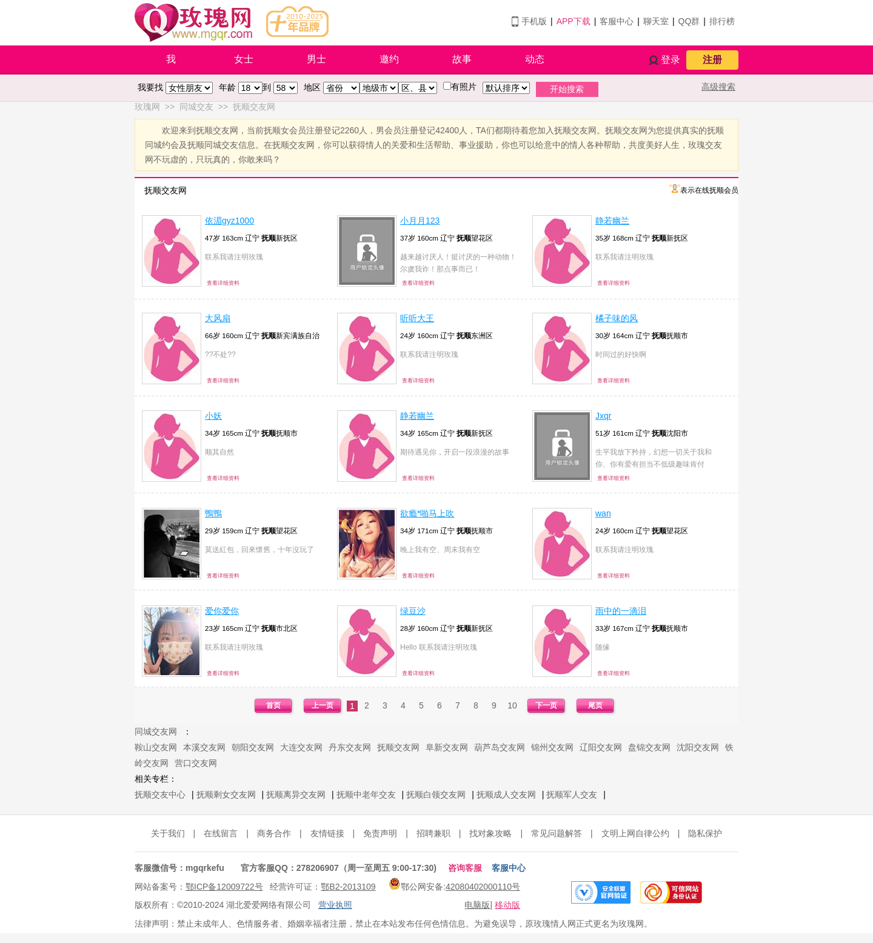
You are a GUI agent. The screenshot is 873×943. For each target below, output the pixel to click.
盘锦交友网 (649, 747)
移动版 (507, 905)
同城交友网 (156, 731)
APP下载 (573, 21)
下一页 (546, 705)
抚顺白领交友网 (436, 794)
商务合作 (274, 833)
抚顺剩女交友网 (226, 794)
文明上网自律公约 (635, 833)
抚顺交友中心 (160, 794)
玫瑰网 (147, 107)
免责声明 (380, 833)
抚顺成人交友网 (506, 794)
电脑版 (477, 905)
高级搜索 (718, 87)
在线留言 (221, 833)
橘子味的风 (616, 318)
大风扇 (217, 318)
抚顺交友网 (254, 107)
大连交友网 (301, 747)
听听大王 (417, 318)
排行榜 (722, 21)
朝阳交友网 (253, 747)
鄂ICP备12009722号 (224, 886)
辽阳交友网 (601, 747)
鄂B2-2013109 (348, 886)
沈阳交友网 (698, 747)
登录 (670, 60)
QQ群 (689, 21)
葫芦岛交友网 (499, 747)
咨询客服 (465, 868)
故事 (462, 59)
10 (512, 705)
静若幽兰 (612, 220)
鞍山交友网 (156, 747)
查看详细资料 (223, 283)
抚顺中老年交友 (366, 794)
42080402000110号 (483, 886)
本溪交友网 (204, 747)
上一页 (322, 705)
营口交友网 (196, 763)
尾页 (595, 705)
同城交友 (196, 107)
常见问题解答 (556, 833)
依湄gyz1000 (229, 220)
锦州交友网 (552, 747)
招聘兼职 (433, 833)
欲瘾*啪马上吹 (427, 513)
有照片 (464, 87)
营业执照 (335, 905)
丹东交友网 (350, 747)
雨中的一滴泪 (620, 611)
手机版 (534, 21)
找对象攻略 (490, 833)
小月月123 (420, 220)
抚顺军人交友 (571, 794)
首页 (273, 705)
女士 (243, 59)
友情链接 (327, 833)
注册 (712, 60)
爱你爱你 (222, 611)
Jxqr (603, 416)
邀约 (389, 59)
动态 (534, 59)
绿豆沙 (413, 611)
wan (603, 513)
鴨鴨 (213, 513)
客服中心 (617, 21)
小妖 (213, 416)
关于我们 (168, 833)
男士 (316, 59)
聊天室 (656, 21)
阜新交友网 (447, 747)
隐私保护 (705, 833)
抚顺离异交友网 (296, 794)
